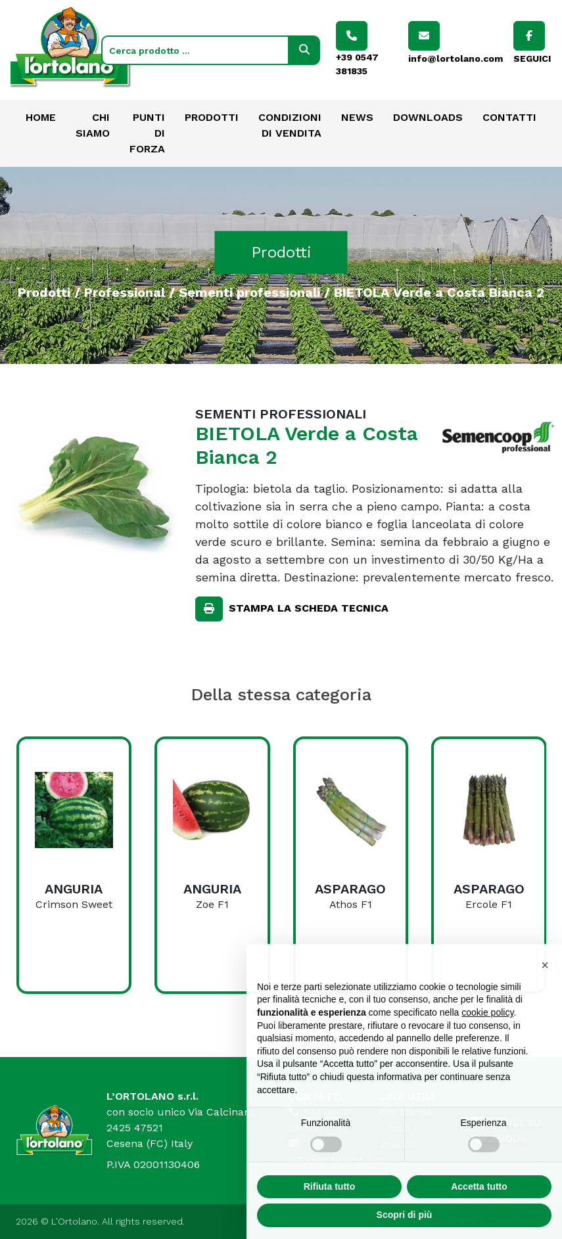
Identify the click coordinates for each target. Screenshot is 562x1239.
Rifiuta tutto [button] (330, 1216)
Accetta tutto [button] (479, 1216)
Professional (124, 292)
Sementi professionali (249, 292)
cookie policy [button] (487, 1042)
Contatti (509, 117)
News (357, 117)
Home (41, 117)
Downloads (428, 117)
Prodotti (212, 117)
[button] (544, 994)
